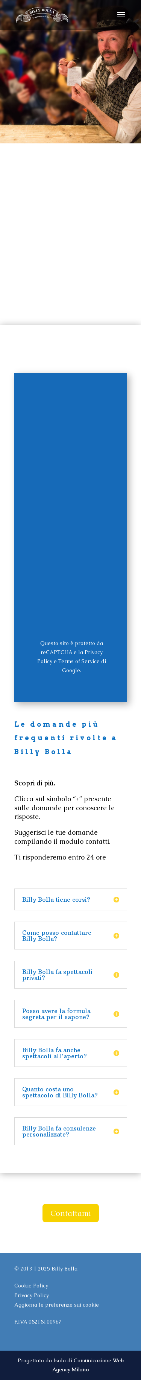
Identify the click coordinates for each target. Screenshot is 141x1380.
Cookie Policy (31, 1285)
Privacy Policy (31, 1295)
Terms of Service (79, 661)
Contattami (70, 1213)
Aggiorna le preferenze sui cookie (56, 1304)
